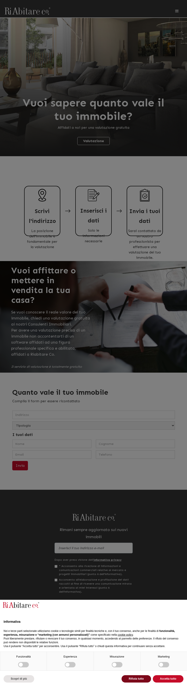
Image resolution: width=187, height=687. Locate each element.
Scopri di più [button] (19, 678)
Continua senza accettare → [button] (161, 606)
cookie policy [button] (125, 634)
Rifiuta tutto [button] (136, 678)
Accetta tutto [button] (168, 678)
